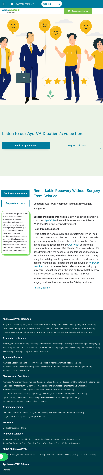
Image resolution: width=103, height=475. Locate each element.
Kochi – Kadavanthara (30, 328)
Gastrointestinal (45, 385)
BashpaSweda (21, 343)
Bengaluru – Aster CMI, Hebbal (36, 324)
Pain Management (57, 412)
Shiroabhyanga (56, 347)
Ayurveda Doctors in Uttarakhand (18, 366)
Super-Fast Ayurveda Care (15, 443)
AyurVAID (50, 220)
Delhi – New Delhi (11, 328)
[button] (3, 4)
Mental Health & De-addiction (59, 389)
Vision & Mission (87, 454)
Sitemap (6, 469)
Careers (59, 454)
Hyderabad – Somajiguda (58, 332)
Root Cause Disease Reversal (68, 439)
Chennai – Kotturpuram (34, 332)
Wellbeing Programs (71, 443)
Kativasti (44, 351)
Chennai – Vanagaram (12, 332)
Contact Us (30, 454)
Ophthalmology (9, 397)
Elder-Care (31, 385)
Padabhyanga (92, 343)
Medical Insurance (11, 428)
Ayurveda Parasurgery (13, 382)
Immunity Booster (75, 412)
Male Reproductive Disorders (16, 393)
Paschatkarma (18, 347)
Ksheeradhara (44, 343)
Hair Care (17, 412)
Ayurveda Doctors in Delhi (69, 362)
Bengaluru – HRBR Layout (63, 324)
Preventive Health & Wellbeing (53, 397)
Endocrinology (93, 382)
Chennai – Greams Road (83, 328)
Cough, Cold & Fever (12, 416)
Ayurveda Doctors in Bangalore (16, 362)
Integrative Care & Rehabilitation (18, 439)
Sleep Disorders (40, 401)
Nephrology (36, 393)
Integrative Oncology (76, 385)
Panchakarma (78, 343)
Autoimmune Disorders (34, 382)
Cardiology (68, 382)
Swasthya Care (35, 443)
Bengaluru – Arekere (85, 324)
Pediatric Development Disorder (17, 401)
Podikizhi (7, 347)
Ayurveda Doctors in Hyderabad (76, 366)
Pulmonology (74, 397)
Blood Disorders (54, 382)
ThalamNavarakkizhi (89, 347)
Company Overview (46, 454)
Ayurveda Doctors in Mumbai (16, 370)
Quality (75, 454)
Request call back (76, 145)
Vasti (24, 351)
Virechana (7, 351)
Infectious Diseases (11, 389)
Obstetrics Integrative (28, 397)
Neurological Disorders (53, 393)
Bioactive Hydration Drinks (35, 412)
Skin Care (7, 412)
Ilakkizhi (33, 343)
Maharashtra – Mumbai (82, 332)
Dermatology (80, 382)
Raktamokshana (72, 347)
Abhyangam (8, 343)
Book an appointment (26, 145)
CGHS (23, 428)
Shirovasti (43, 347)
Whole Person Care (51, 443)
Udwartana (33, 351)
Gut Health (40, 416)
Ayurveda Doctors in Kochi (44, 362)
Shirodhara (32, 347)
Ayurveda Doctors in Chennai (47, 366)
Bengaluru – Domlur (12, 324)
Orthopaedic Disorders (75, 393)
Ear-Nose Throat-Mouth (14, 385)
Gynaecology (60, 385)
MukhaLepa (58, 343)
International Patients (44, 439)
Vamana (17, 351)
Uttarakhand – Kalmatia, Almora (56, 328)
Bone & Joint (28, 416)
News (67, 454)
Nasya (68, 343)
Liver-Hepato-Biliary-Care (33, 389)
